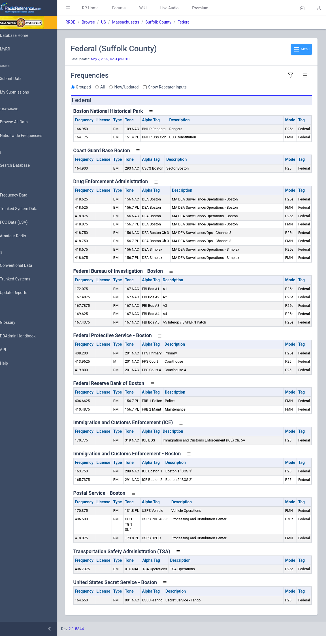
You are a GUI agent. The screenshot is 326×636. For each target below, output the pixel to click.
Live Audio (185, 8)
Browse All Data (22, 122)
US (119, 22)
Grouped (99, 87)
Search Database (23, 165)
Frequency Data (21, 195)
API (11, 349)
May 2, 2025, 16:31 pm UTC (126, 59)
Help (12, 363)
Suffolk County (174, 22)
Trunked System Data (27, 208)
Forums (135, 8)
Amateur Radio (21, 236)
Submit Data (19, 78)
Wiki (159, 8)
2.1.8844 (92, 629)
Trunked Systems (23, 279)
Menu (301, 49)
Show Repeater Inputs (183, 87)
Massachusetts (141, 22)
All (118, 87)
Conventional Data (24, 265)
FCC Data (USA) (22, 222)
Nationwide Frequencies (29, 135)
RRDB (86, 22)
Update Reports (21, 292)
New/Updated (142, 87)
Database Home (22, 35)
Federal (199, 22)
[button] (302, 8)
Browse (104, 22)
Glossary (15, 322)
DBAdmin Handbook (26, 336)
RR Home (106, 8)
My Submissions (22, 92)
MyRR (13, 49)
